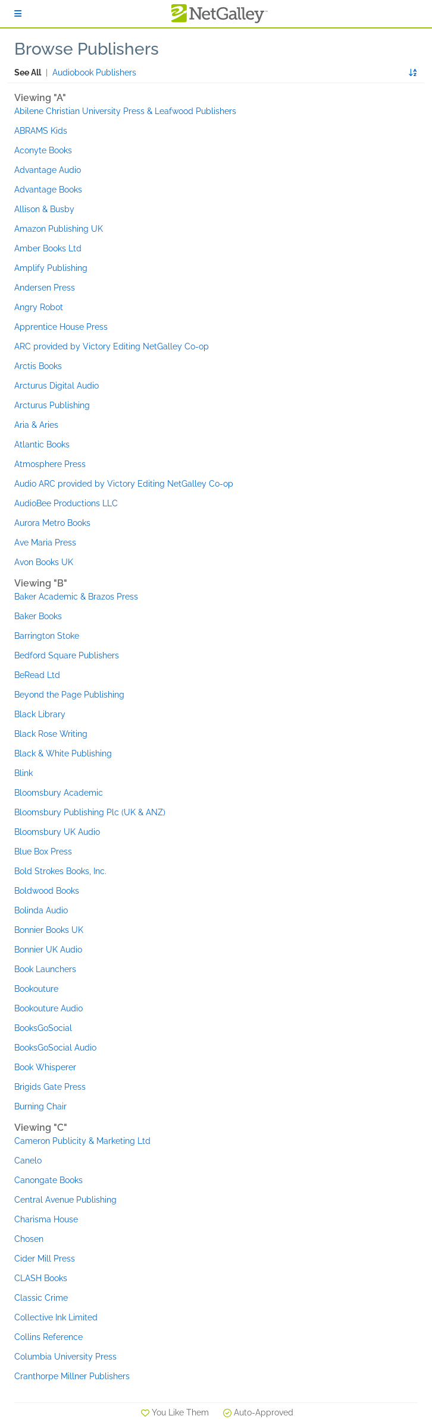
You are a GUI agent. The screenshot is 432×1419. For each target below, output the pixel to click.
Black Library (39, 714)
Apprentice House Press (61, 327)
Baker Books (38, 616)
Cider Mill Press (44, 1258)
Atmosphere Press (50, 464)
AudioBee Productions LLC (66, 503)
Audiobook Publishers (94, 72)
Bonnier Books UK (48, 930)
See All (27, 72)
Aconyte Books (43, 150)
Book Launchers (45, 969)
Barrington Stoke (46, 636)
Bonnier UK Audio (48, 949)
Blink (23, 773)
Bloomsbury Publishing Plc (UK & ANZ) (89, 812)
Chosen (28, 1239)
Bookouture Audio (48, 1008)
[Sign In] (18, 13)
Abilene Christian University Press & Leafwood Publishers (125, 111)
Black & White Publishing (63, 753)
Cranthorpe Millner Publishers (72, 1376)
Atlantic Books (42, 444)
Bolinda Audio (41, 910)
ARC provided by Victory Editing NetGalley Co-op (111, 346)
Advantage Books (48, 189)
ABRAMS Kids (40, 130)
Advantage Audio (47, 170)
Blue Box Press (43, 851)
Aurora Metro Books (52, 523)
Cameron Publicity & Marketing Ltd (82, 1141)
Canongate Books (48, 1180)
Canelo (28, 1160)
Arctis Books (38, 366)
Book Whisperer (45, 1067)
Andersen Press (44, 287)
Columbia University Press (65, 1356)
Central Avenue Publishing (65, 1199)
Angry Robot (38, 307)
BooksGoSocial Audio (55, 1047)
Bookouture (36, 989)
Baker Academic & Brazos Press (76, 596)
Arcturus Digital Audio (56, 385)
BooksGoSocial (43, 1028)
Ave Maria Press (45, 542)
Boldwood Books (46, 890)
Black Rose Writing (50, 734)
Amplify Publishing (50, 268)
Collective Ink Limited (56, 1317)
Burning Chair (40, 1106)
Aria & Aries (36, 425)
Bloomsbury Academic (58, 792)
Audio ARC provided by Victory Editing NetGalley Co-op (123, 483)
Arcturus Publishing (52, 405)
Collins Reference (48, 1337)
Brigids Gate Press (50, 1087)
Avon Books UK (43, 562)
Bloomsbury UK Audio (57, 832)
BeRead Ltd (37, 675)
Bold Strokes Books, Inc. (60, 871)
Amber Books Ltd (48, 248)
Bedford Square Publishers (66, 655)
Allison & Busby (44, 209)
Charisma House (46, 1219)
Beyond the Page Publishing (69, 694)
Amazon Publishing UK (58, 229)
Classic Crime (41, 1298)
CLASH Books (40, 1278)
